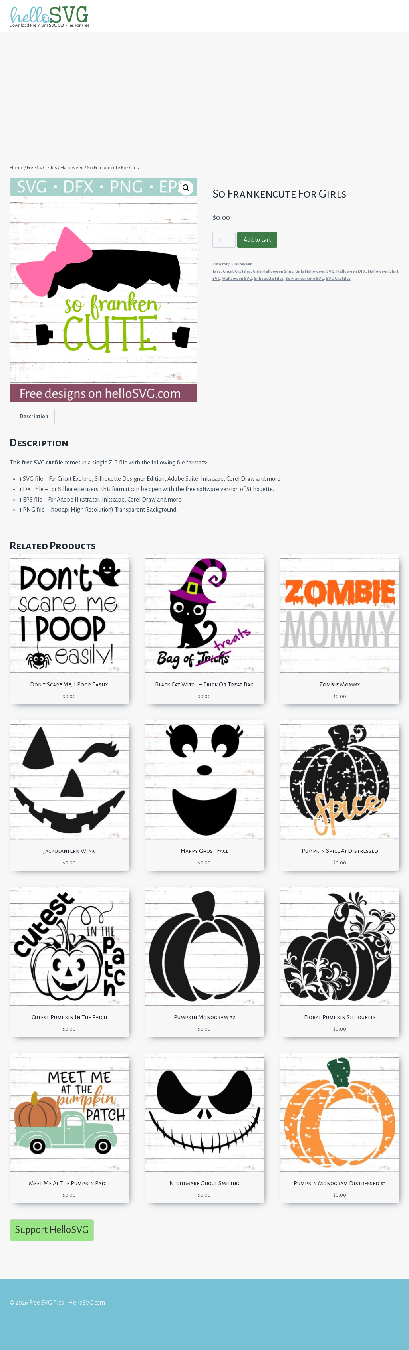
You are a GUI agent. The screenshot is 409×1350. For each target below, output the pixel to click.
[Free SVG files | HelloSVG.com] (53, 16)
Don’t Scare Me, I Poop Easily (69, 684)
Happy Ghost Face (204, 851)
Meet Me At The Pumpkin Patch (69, 1183)
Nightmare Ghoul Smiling (204, 1183)
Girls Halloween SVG (314, 271)
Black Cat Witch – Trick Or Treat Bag (204, 684)
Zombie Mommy (339, 684)
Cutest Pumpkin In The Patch (69, 1017)
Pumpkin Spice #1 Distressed (340, 851)
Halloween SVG (237, 278)
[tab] (34, 416)
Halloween (242, 264)
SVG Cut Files (338, 278)
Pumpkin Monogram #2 (204, 1017)
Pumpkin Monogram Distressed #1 (340, 1183)
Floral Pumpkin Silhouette (340, 1017)
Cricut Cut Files (237, 271)
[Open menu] (392, 16)
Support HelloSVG (52, 1229)
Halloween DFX (351, 271)
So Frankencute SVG (305, 278)
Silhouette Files (269, 278)
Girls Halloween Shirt (273, 271)
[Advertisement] (204, 91)
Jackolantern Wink (69, 851)
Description (34, 416)
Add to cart (257, 240)
